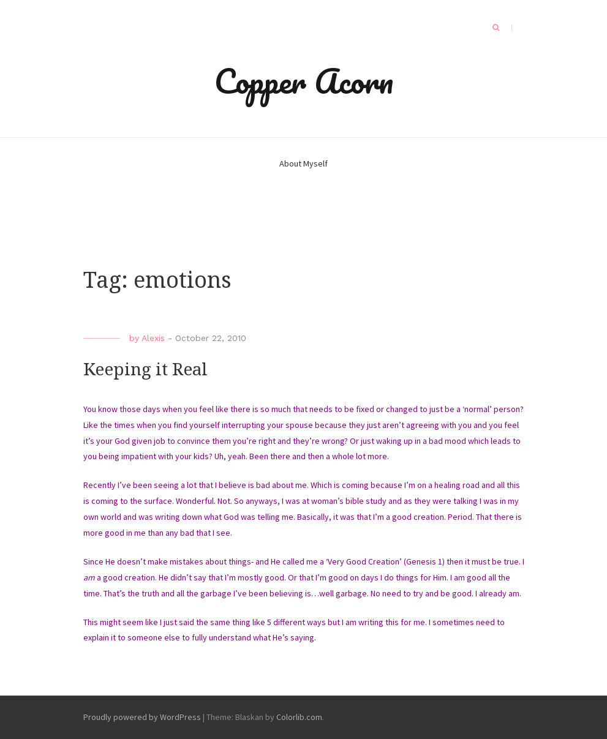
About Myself (303, 163)
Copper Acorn (303, 81)
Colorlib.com (299, 716)
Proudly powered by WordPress (142, 716)
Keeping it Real (145, 369)
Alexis (153, 338)
